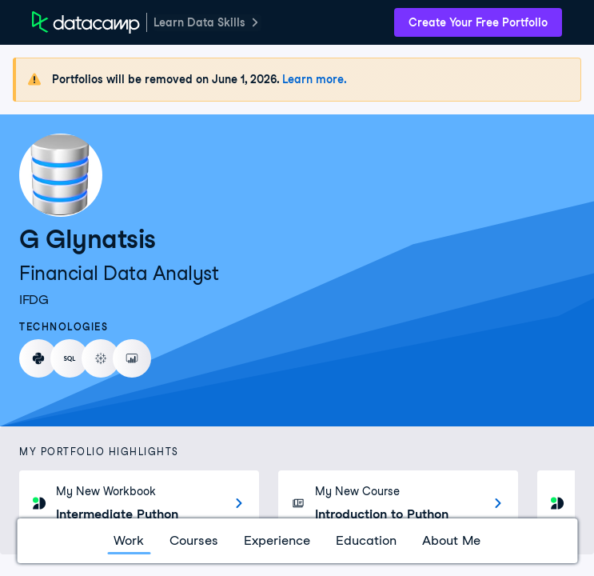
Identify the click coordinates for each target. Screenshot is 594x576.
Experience (277, 540)
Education (366, 540)
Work (129, 540)
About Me (451, 540)
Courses (193, 540)
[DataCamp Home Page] (86, 22)
